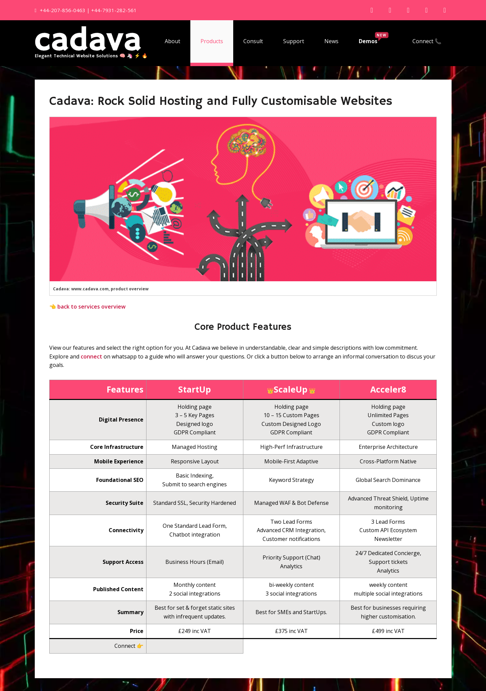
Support (293, 41)
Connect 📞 (426, 41)
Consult (253, 41)
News (331, 41)
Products (211, 41)
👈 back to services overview (87, 306)
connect (91, 356)
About (172, 41)
